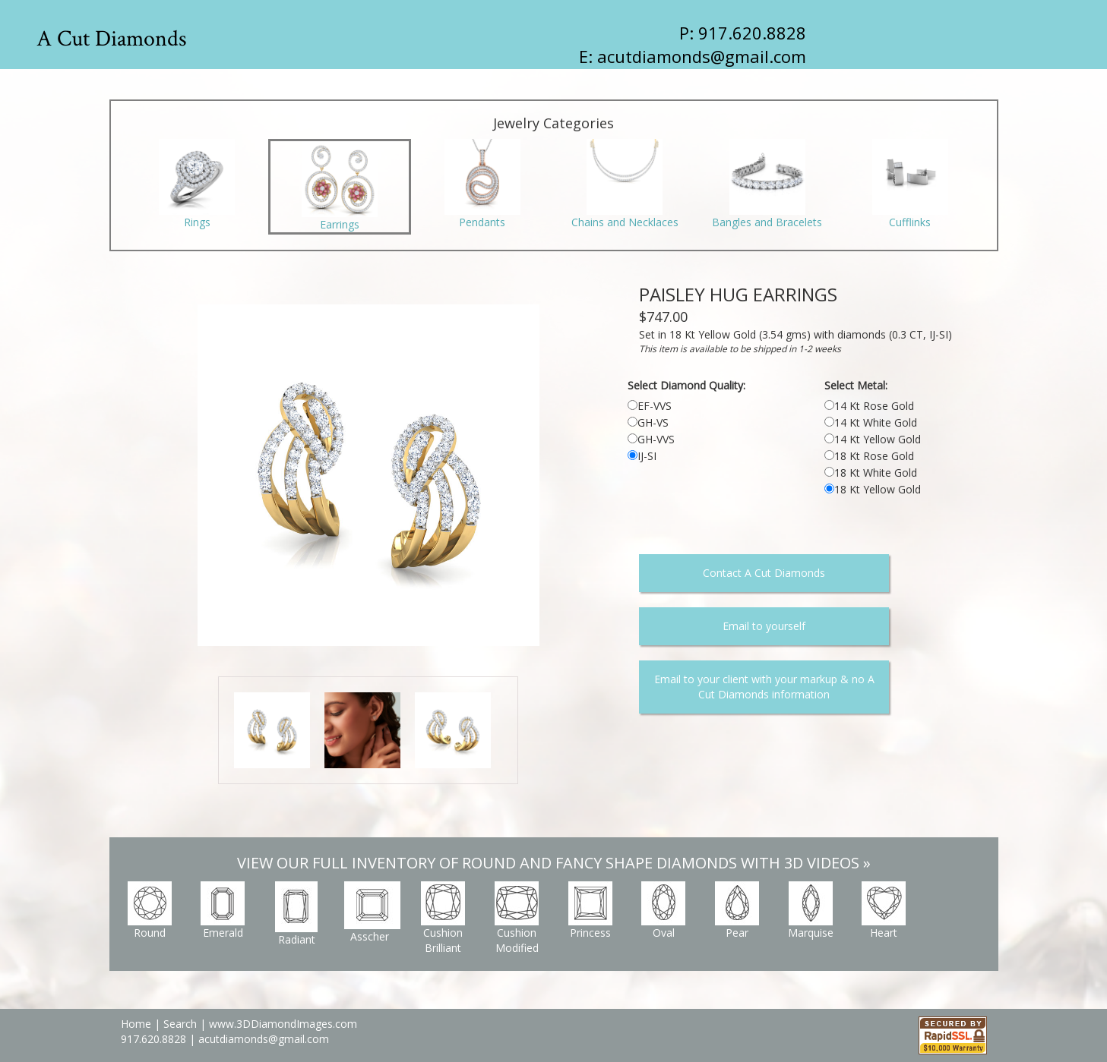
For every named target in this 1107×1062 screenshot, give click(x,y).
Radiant (296, 914)
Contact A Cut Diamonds (764, 573)
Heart (884, 910)
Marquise (810, 910)
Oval (663, 910)
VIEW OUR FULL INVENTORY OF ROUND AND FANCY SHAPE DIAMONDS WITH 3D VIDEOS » (554, 862)
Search (180, 1023)
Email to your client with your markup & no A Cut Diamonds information (764, 686)
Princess (590, 910)
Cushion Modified (517, 918)
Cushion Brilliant (443, 918)
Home (136, 1023)
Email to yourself (764, 626)
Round (150, 910)
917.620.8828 (155, 1039)
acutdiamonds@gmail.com (701, 56)
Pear (737, 910)
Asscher (372, 912)
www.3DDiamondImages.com (283, 1023)
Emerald (223, 910)
